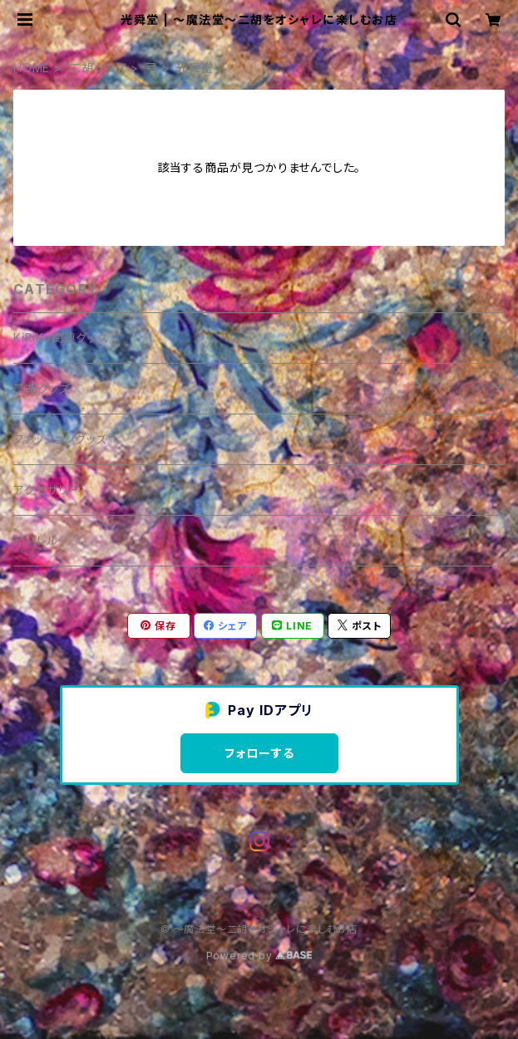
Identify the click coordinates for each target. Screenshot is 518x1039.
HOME (31, 68)
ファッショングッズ (60, 439)
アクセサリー (47, 490)
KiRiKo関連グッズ (61, 338)
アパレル (35, 540)
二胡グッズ (97, 68)
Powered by (259, 955)
